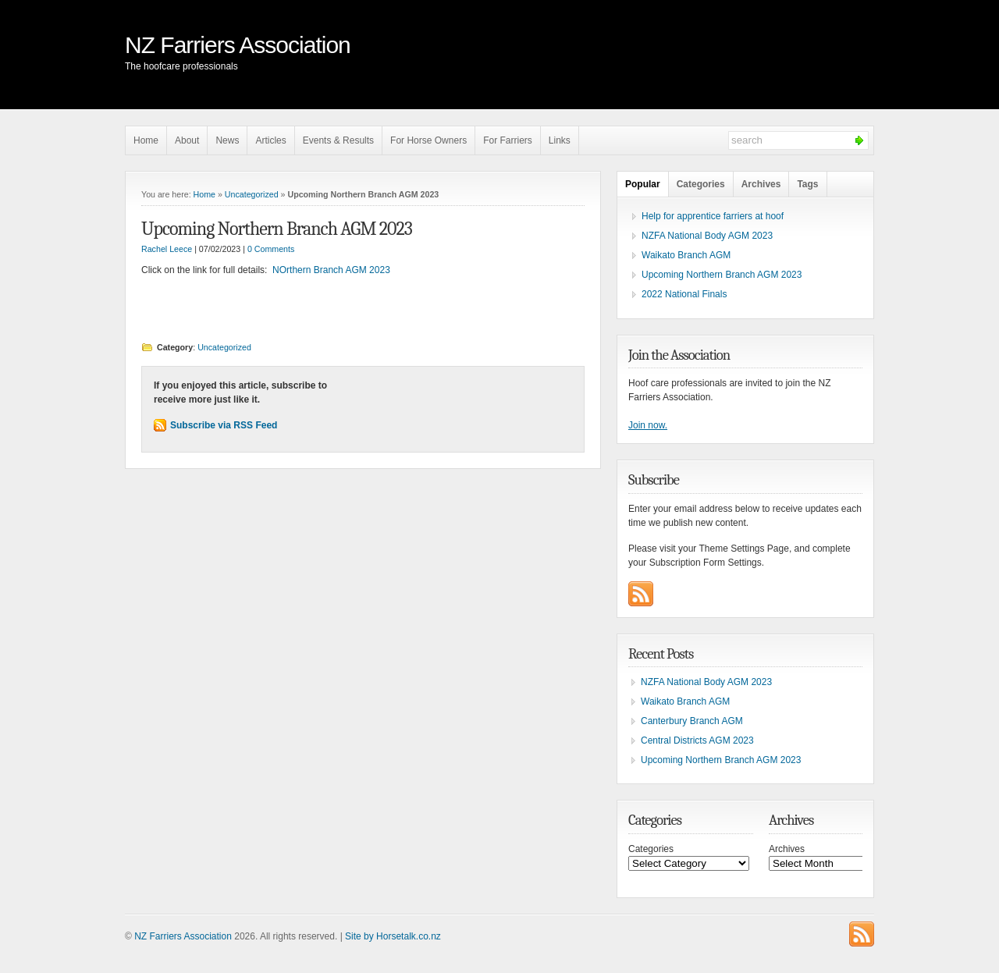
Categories (701, 184)
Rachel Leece (166, 249)
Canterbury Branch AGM (692, 721)
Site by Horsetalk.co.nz (393, 936)
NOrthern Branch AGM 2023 (331, 270)
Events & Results (338, 140)
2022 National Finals (684, 294)
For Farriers (507, 140)
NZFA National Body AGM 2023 (707, 235)
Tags (807, 184)
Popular (642, 184)
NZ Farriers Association (237, 45)
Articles (270, 140)
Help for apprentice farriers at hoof (713, 216)
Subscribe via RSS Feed (223, 425)
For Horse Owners (428, 140)
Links (560, 140)
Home (145, 140)
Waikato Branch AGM (686, 255)
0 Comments (270, 249)
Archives (761, 184)
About (187, 140)
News (227, 140)
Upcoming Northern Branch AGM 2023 (276, 229)
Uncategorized (252, 194)
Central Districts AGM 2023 (697, 740)
